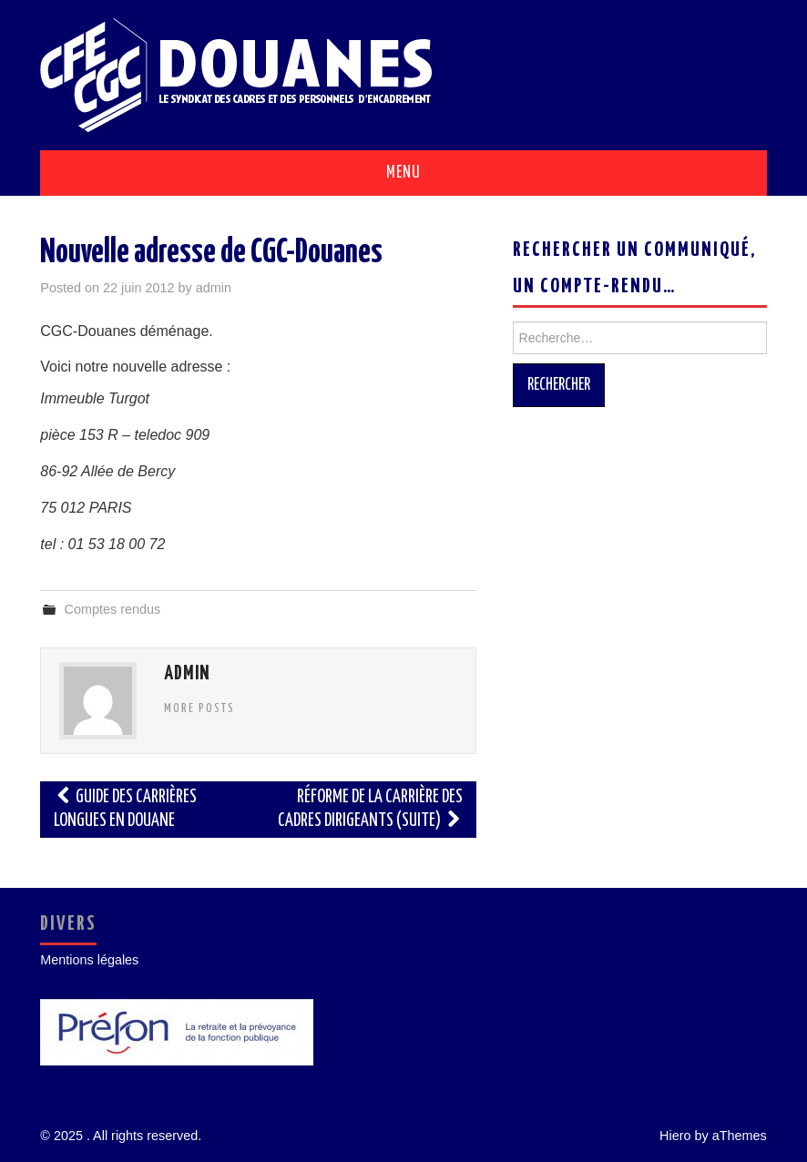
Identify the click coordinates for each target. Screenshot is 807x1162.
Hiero (674, 1135)
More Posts (199, 708)
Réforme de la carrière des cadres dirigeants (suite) (370, 809)
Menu (403, 173)
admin (213, 287)
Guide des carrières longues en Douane (125, 809)
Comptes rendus (113, 609)
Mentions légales (89, 960)
